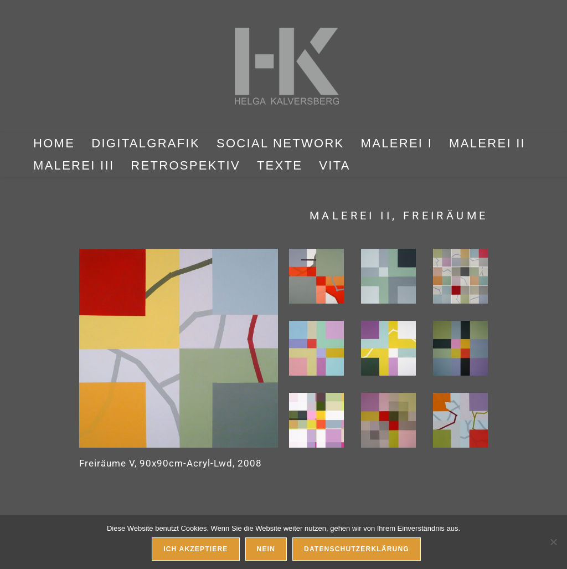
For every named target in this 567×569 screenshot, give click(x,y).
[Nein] (553, 541)
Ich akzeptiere (195, 549)
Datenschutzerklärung (356, 549)
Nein (266, 549)
